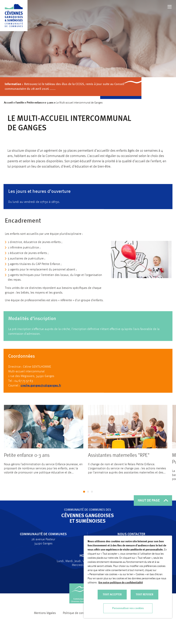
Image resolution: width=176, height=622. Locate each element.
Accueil (8, 102)
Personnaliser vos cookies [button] (128, 608)
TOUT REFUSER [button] (144, 594)
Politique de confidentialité (80, 613)
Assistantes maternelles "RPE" (118, 459)
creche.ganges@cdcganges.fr (41, 388)
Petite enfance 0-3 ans (40, 102)
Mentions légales (45, 613)
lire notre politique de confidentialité (120, 582)
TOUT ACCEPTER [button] (112, 594)
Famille (20, 102)
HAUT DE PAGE (153, 500)
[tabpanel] (43, 444)
